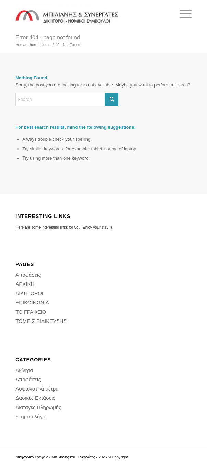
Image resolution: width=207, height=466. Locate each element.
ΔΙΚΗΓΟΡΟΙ (29, 293)
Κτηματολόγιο (30, 416)
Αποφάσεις (28, 275)
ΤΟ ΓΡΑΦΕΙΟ (30, 312)
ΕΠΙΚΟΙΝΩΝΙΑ (32, 302)
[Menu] (182, 14)
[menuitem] (182, 14)
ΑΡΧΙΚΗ (24, 284)
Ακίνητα (24, 370)
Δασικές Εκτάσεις (35, 398)
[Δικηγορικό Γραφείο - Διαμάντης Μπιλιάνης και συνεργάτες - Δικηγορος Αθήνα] (85, 14)
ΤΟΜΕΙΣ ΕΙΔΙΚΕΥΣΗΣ (40, 321)
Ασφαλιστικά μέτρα (37, 389)
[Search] (66, 99)
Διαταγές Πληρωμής (38, 407)
